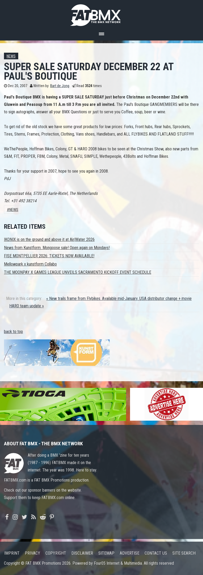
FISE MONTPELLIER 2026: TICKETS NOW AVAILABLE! (49, 255)
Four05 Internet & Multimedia (118, 563)
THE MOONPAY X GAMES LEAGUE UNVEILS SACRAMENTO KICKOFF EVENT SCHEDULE (77, 272)
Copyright (55, 553)
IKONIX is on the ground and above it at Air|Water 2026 (49, 239)
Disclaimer (82, 553)
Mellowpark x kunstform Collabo (30, 264)
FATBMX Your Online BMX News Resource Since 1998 (101, 13)
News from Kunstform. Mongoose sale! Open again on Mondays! (57, 247)
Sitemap (106, 553)
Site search (184, 553)
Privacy (32, 553)
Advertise (129, 553)
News (11, 56)
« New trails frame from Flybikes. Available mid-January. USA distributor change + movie (119, 298)
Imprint (12, 553)
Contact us (156, 553)
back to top (13, 331)
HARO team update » (26, 305)
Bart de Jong (59, 86)
